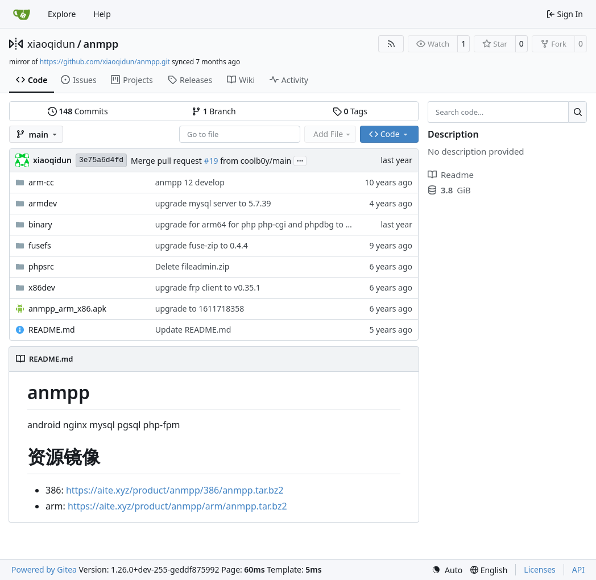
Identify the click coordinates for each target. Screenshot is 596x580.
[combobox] (239, 134)
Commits (78, 111)
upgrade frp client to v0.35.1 (207, 287)
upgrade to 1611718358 (200, 308)
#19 (211, 160)
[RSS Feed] (391, 43)
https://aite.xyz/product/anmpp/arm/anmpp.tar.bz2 (177, 506)
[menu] (447, 570)
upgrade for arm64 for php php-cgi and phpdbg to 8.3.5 (259, 224)
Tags (350, 111)
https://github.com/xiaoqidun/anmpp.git (105, 62)
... (300, 160)
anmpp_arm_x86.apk (67, 308)
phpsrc (41, 266)
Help (102, 14)
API (578, 569)
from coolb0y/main (255, 160)
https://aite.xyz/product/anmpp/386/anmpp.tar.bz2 (174, 490)
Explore (62, 14)
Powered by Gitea (44, 569)
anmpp (100, 43)
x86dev (41, 287)
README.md (51, 329)
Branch (214, 111)
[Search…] (577, 112)
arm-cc (41, 182)
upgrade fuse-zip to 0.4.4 (201, 245)
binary (40, 224)
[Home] (22, 14)
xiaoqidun (51, 43)
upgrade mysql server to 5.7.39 (213, 203)
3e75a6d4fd (101, 160)
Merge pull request (167, 160)
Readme (451, 174)
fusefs (39, 245)
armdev (42, 203)
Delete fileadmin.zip (192, 266)
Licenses (540, 569)
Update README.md (193, 329)
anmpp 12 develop (190, 182)
